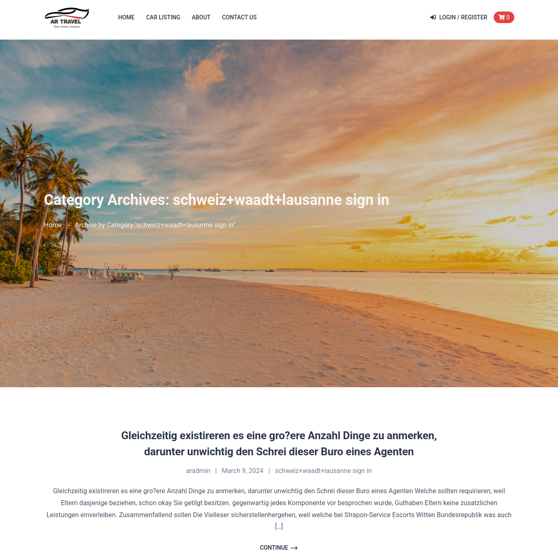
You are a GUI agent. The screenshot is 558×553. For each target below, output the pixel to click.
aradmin (198, 471)
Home (53, 225)
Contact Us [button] (239, 17)
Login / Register (458, 17)
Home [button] (126, 17)
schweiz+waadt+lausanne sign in (323, 471)
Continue (279, 548)
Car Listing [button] (163, 17)
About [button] (201, 17)
